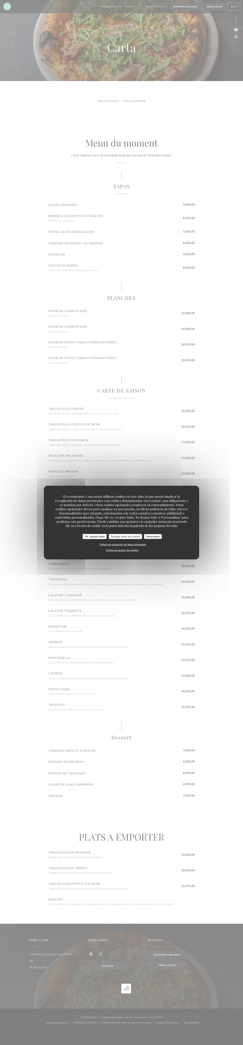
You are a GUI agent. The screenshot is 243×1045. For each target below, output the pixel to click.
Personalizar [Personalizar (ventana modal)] (153, 536)
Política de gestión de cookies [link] (122, 550)
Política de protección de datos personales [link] (123, 544)
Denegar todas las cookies (125, 536)
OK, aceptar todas (95, 536)
